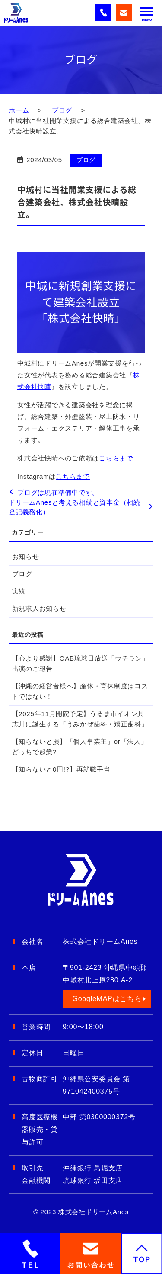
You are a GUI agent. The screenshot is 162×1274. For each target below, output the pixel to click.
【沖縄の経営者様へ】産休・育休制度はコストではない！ (80, 691)
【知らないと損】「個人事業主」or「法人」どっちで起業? (80, 746)
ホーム (19, 110)
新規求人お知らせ (39, 608)
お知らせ (25, 556)
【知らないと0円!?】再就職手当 (61, 769)
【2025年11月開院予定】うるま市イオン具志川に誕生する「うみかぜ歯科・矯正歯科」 (80, 719)
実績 (19, 591)
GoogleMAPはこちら (106, 998)
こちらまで (116, 458)
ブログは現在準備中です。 (58, 492)
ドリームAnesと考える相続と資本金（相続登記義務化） (74, 507)
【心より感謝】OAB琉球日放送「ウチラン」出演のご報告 (80, 663)
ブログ (62, 110)
